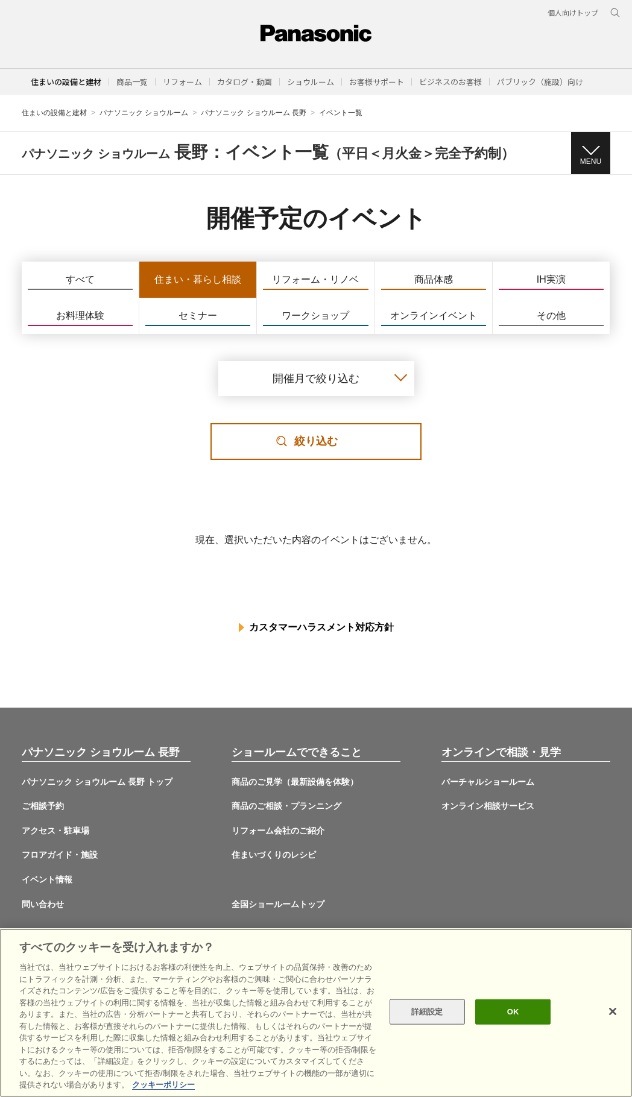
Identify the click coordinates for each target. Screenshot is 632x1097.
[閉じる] (612, 1011)
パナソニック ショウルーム (144, 112)
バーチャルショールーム (487, 782)
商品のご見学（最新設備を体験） (295, 782)
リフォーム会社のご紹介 (278, 830)
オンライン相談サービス (487, 806)
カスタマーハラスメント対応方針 (321, 627)
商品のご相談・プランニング (286, 806)
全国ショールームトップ (278, 904)
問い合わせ (43, 904)
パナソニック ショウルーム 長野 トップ (97, 782)
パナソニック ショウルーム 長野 (253, 112)
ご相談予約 (43, 806)
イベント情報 (47, 879)
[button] (132, 81)
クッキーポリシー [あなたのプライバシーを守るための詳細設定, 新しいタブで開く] (163, 1084)
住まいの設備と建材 (66, 81)
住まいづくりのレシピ (274, 855)
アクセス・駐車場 (55, 830)
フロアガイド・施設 (60, 855)
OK (513, 1011)
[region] (316, 1012)
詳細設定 (427, 1011)
